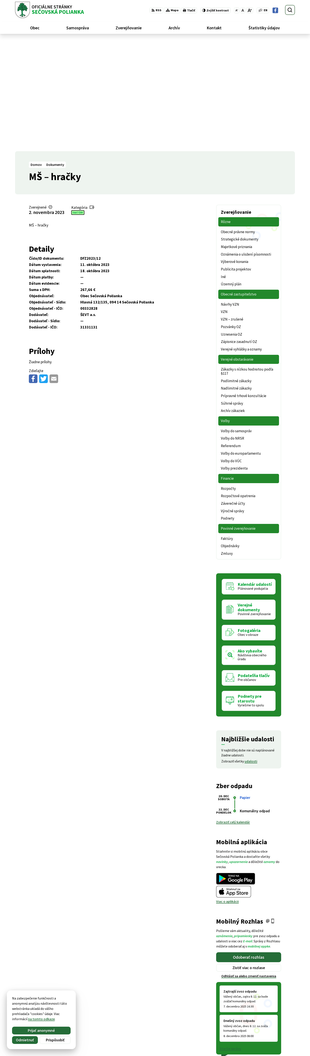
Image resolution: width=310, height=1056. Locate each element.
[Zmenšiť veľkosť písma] (236, 10)
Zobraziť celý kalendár (233, 711)
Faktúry (78, 102)
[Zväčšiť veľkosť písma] (249, 10)
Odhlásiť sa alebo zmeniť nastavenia (248, 865)
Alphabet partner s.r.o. (71, 1002)
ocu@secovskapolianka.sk (275, 1027)
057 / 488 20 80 (265, 1022)
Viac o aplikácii (227, 791)
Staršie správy (230, 938)
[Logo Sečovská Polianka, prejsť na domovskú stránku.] (49, 10)
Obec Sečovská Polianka (57, 1006)
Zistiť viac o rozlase (248, 857)
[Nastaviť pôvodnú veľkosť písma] (242, 10)
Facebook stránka (268, 1033)
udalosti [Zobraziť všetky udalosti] (251, 651)
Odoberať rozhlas (248, 846)
